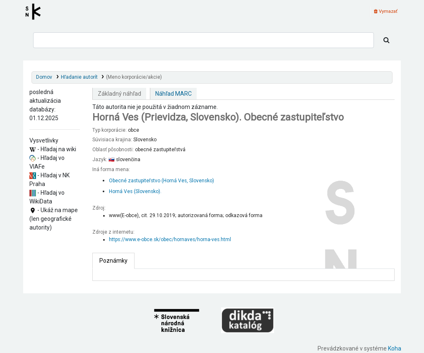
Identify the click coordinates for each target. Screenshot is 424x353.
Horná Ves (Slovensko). (135, 191)
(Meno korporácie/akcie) (134, 77)
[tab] (113, 261)
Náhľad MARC (173, 93)
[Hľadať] (386, 40)
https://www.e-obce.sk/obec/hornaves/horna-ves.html (170, 239)
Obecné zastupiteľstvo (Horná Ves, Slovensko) (161, 181)
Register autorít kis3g (35, 11)
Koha (394, 348)
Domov (44, 77)
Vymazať (386, 11)
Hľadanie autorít (79, 77)
